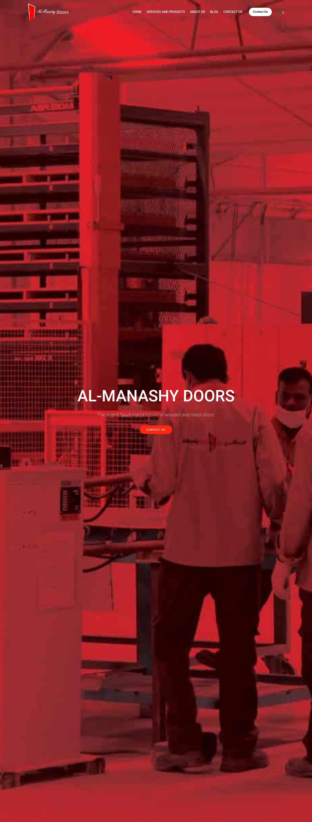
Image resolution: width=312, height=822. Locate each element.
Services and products (165, 12)
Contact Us (260, 12)
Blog (214, 12)
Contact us (232, 12)
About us (197, 12)
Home (137, 12)
